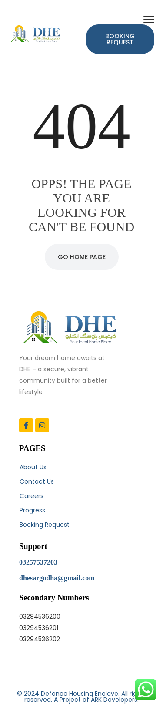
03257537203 (38, 562)
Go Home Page (82, 256)
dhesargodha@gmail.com (57, 578)
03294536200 (39, 616)
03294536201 (38, 627)
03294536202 (39, 639)
